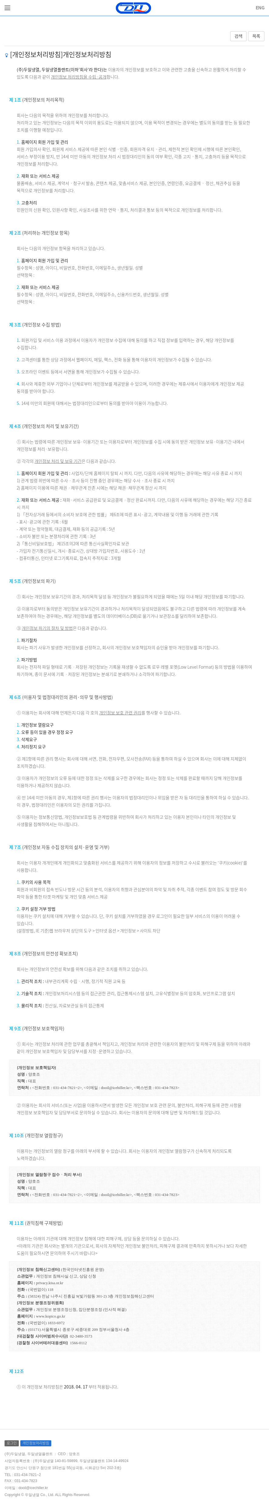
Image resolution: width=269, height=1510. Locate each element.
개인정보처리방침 (35, 1443)
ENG (260, 7)
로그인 (12, 1443)
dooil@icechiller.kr (33, 1488)
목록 (256, 36)
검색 (238, 36)
